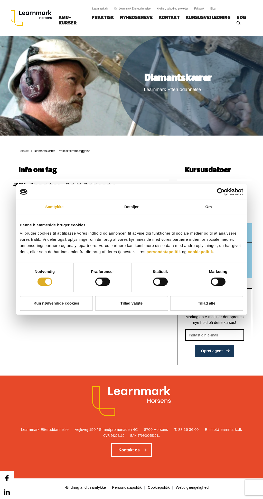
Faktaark (199, 8)
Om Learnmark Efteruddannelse (132, 8)
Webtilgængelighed (192, 487)
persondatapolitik (164, 251)
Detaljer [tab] (131, 206)
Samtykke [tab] (54, 206)
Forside (23, 151)
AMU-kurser (68, 20)
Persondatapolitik (127, 487)
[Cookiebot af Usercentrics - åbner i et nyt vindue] (220, 192)
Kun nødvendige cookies (56, 303)
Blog (212, 8)
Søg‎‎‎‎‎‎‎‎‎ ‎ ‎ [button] (242, 17)
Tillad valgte (131, 303)
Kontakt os (129, 450)
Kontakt (169, 17)
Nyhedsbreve (136, 17)
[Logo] (33, 18)
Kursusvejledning (208, 17)
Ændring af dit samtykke (85, 487)
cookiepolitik (200, 251)
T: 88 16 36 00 (186, 429)
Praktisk (102, 17)
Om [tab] (208, 206)
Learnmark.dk (100, 8)
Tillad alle (206, 303)
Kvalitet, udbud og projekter (172, 8)
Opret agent (212, 351)
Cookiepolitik (159, 487)
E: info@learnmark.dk (223, 429)
